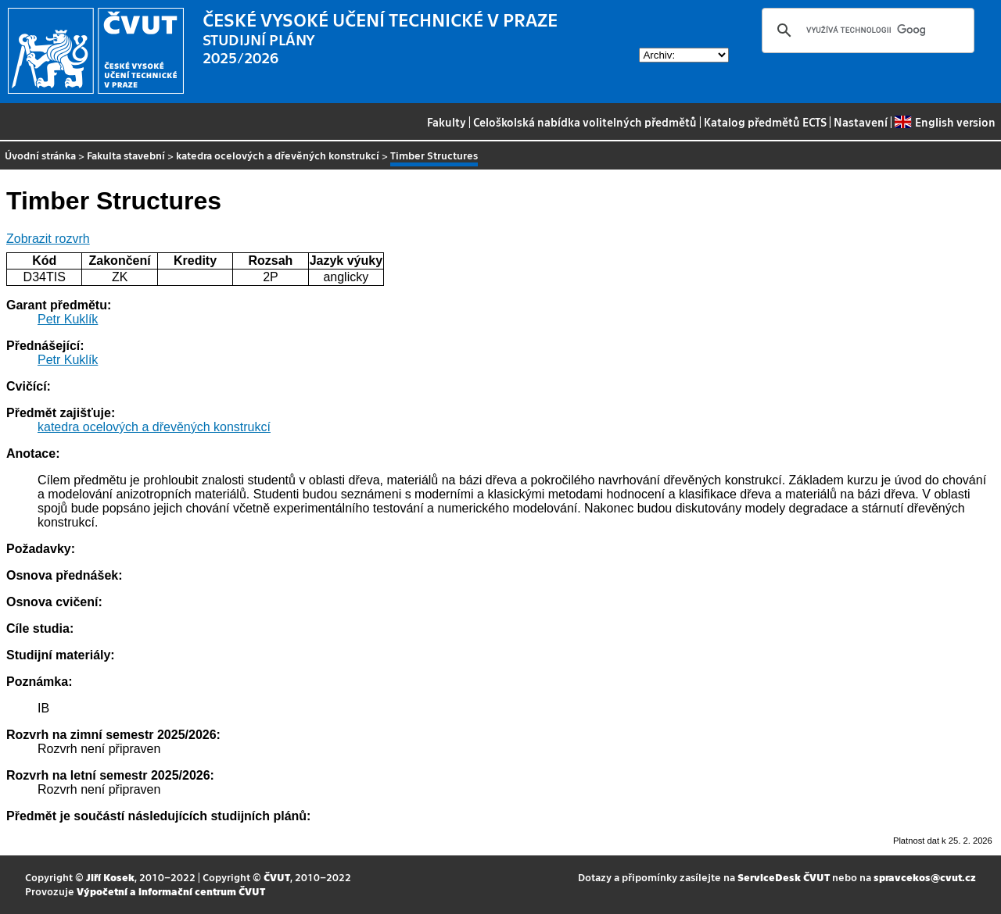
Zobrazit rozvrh (48, 238)
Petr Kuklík (68, 319)
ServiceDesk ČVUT (783, 877)
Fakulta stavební (126, 155)
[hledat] (865, 30)
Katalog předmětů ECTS (765, 122)
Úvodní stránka (40, 155)
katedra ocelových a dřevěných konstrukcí (277, 155)
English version (945, 122)
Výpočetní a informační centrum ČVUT (171, 891)
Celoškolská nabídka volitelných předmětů (585, 122)
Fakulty (446, 122)
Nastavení (861, 122)
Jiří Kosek (110, 877)
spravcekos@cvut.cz (925, 877)
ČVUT (277, 877)
